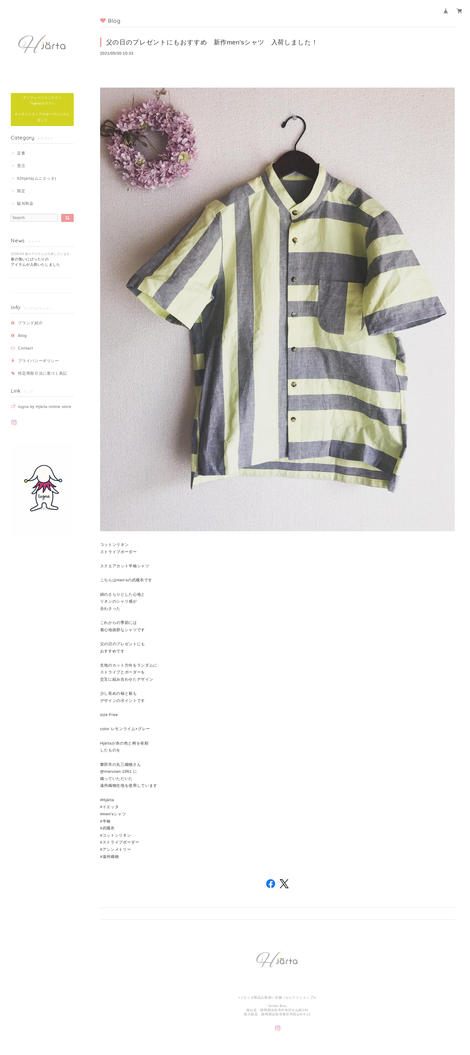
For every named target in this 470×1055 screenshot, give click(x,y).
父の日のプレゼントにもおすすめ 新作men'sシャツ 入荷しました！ (215, 42)
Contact (25, 348)
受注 (21, 165)
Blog (22, 335)
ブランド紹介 (30, 323)
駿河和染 (25, 203)
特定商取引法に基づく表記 (42, 373)
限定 (21, 191)
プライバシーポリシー (38, 360)
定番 (21, 153)
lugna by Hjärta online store (44, 406)
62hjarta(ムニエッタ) (36, 178)
